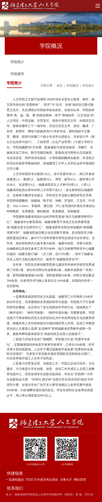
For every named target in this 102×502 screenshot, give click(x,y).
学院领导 (17, 74)
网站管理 (80, 479)
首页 (59, 86)
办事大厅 (66, 479)
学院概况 (72, 86)
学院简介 (17, 62)
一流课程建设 (15, 479)
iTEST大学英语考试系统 (42, 479)
